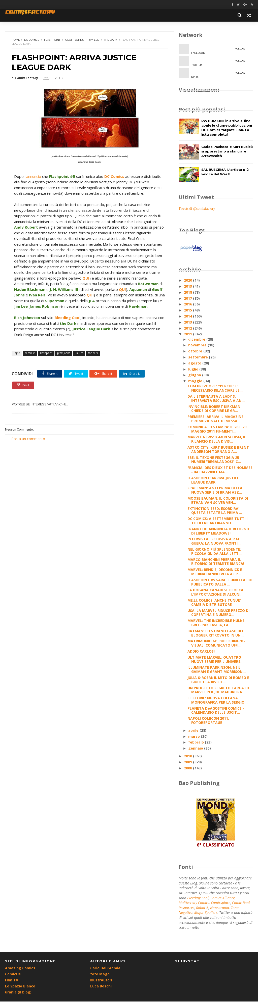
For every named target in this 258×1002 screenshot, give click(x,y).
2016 (188, 304)
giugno (195, 375)
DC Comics (114, 176)
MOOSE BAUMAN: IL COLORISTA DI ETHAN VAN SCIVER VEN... (217, 500)
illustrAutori (101, 980)
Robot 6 (202, 908)
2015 (188, 310)
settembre (198, 357)
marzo (194, 736)
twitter (212, 61)
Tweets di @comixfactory (197, 209)
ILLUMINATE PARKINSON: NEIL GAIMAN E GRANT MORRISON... (216, 669)
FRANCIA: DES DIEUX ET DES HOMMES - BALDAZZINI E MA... (219, 469)
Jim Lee (94, 40)
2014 (188, 316)
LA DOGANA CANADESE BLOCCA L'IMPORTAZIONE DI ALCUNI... (215, 592)
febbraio (196, 742)
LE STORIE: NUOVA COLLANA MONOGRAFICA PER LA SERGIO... (217, 700)
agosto (195, 363)
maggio (195, 381)
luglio (193, 369)
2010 (188, 756)
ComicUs (13, 974)
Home (16, 40)
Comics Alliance (222, 898)
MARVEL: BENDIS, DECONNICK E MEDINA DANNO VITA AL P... (214, 571)
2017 (188, 298)
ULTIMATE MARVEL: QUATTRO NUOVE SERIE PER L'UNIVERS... (215, 659)
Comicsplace (220, 903)
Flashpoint (52, 40)
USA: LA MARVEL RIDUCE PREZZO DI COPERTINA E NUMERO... (218, 612)
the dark (110, 40)
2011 (188, 334)
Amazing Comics (20, 968)
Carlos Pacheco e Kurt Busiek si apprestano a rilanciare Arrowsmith (227, 151)
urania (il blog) (18, 992)
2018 (188, 292)
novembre (198, 345)
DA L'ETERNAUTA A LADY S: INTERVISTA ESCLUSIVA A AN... (216, 398)
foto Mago (100, 974)
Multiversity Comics (194, 903)
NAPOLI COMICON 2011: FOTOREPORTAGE (208, 720)
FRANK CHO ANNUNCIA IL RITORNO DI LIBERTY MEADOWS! (218, 531)
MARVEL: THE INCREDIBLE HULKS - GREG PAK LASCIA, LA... (217, 622)
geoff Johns (74, 40)
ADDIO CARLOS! (201, 651)
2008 (188, 768)
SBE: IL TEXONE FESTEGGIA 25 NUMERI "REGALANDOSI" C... (214, 459)
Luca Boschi (101, 986)
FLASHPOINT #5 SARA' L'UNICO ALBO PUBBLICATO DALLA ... (219, 582)
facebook (212, 49)
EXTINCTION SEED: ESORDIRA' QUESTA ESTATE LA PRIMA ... (214, 510)
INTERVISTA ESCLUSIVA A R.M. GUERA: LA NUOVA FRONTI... (214, 541)
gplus (212, 73)
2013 (188, 322)
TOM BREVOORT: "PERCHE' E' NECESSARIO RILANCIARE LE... (215, 388)
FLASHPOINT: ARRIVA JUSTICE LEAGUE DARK (213, 480)
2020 (188, 280)
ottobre (195, 351)
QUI (110, 278)
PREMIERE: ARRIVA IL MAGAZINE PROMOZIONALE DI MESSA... (215, 419)
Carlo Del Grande (105, 968)
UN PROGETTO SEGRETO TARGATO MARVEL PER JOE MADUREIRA (218, 690)
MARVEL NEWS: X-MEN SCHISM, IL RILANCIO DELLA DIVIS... (216, 439)
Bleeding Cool (67, 329)
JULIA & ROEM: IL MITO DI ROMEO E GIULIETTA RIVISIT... (218, 679)
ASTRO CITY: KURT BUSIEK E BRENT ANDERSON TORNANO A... (218, 449)
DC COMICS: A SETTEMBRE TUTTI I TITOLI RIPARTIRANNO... (217, 520)
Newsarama (219, 908)
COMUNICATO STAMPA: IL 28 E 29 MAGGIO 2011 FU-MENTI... (216, 429)
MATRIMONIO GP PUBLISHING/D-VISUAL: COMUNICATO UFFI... (216, 643)
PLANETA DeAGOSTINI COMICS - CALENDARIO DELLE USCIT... (215, 710)
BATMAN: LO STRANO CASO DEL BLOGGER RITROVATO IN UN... (215, 633)
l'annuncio (33, 176)
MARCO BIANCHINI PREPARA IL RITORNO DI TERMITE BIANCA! (215, 561)
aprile (194, 730)
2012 (188, 328)
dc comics (31, 40)
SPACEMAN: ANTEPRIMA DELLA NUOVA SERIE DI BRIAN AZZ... (214, 490)
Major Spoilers (205, 912)
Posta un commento (28, 450)
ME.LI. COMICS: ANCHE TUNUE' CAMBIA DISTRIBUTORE (214, 602)
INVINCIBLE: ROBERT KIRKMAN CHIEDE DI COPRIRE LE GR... (213, 408)
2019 (188, 286)
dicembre (197, 339)
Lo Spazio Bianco (20, 986)
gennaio (196, 748)
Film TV (11, 980)
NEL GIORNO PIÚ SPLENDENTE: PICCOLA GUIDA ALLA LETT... (214, 551)
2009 (188, 762)
